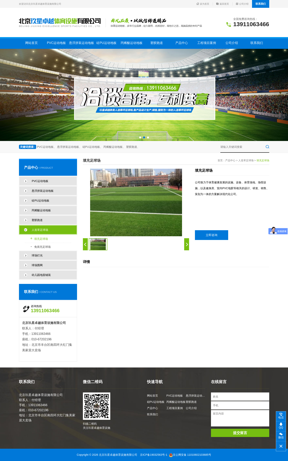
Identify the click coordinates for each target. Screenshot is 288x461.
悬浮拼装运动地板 (81, 43)
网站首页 (31, 43)
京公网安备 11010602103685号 (190, 454)
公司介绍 (242, 4)
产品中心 (181, 43)
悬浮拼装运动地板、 (69, 146)
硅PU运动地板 (106, 43)
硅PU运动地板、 (93, 146)
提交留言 (240, 433)
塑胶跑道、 (133, 146)
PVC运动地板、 (46, 146)
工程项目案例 (206, 43)
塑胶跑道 (156, 43)
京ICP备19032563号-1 (153, 454)
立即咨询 (211, 235)
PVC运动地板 (56, 43)
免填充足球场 (41, 246)
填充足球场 (39, 238)
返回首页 (222, 4)
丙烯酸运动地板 (132, 43)
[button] (140, 137)
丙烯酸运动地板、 (114, 146)
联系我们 (261, 3)
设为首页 (202, 4)
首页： (221, 160)
